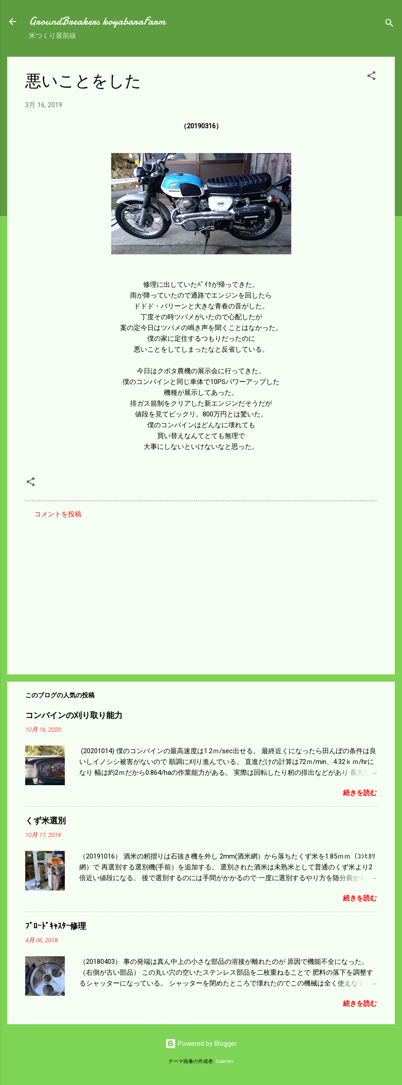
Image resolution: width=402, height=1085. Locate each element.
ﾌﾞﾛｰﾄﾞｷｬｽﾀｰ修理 (55, 926)
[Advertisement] (201, 591)
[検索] (389, 24)
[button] (371, 77)
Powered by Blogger (201, 1044)
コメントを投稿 (57, 514)
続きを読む (360, 793)
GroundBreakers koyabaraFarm (97, 21)
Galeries (225, 1061)
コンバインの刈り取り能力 (73, 715)
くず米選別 (45, 821)
